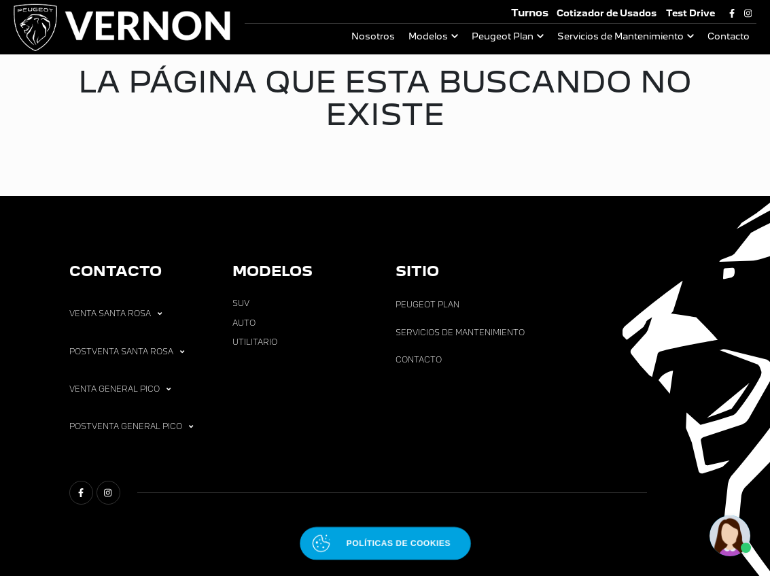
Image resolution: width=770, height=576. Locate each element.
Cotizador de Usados (607, 13)
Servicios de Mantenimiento (620, 36)
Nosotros (373, 36)
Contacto (728, 36)
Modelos (428, 36)
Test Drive (690, 13)
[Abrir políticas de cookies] (385, 543)
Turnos (529, 12)
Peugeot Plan (502, 36)
